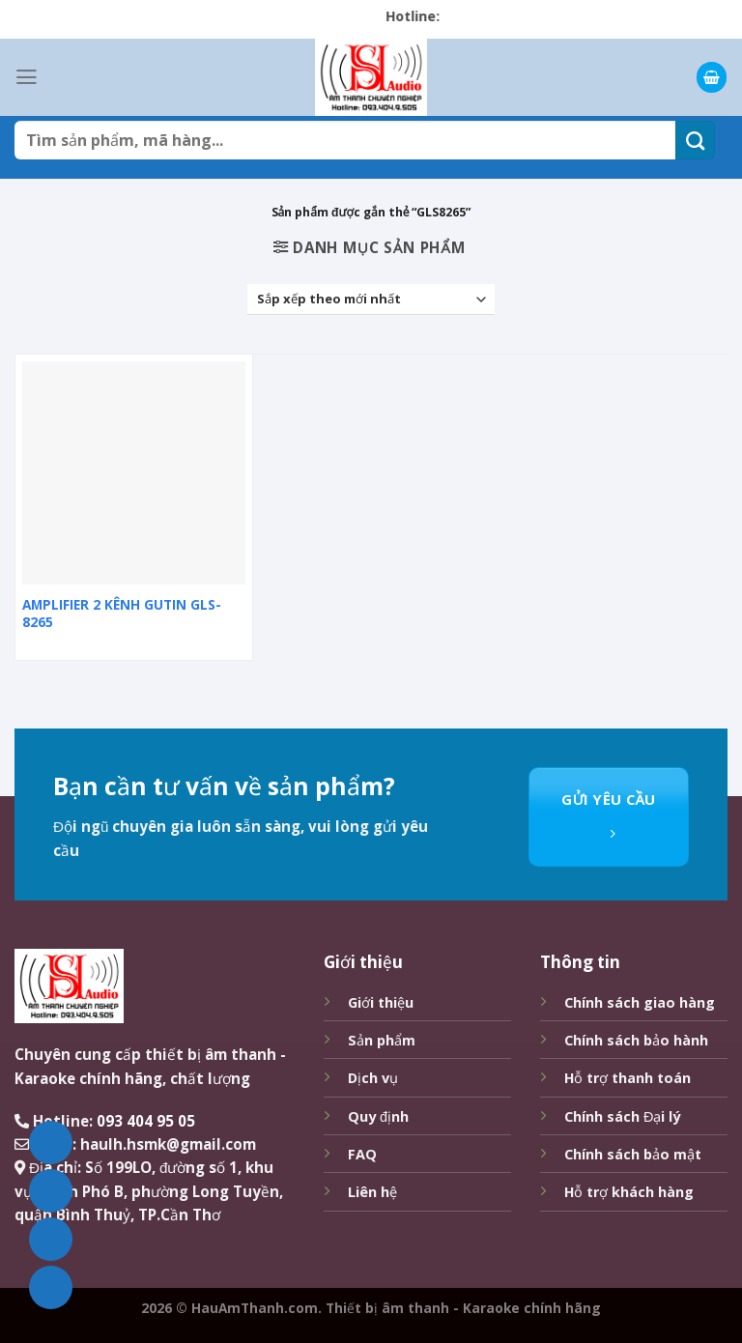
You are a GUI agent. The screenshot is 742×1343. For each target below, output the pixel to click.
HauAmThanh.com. (256, 1308)
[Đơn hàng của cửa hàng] (371, 300)
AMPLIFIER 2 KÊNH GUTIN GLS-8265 (121, 613)
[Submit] (695, 140)
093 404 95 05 (146, 1120)
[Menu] (26, 77)
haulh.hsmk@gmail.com (168, 1144)
